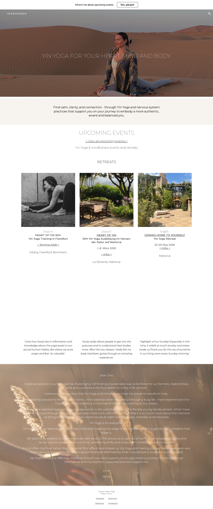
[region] (106, 4)
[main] (106, 53)
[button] (209, 13)
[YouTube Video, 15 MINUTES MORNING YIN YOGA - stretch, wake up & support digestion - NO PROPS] (106, 303)
